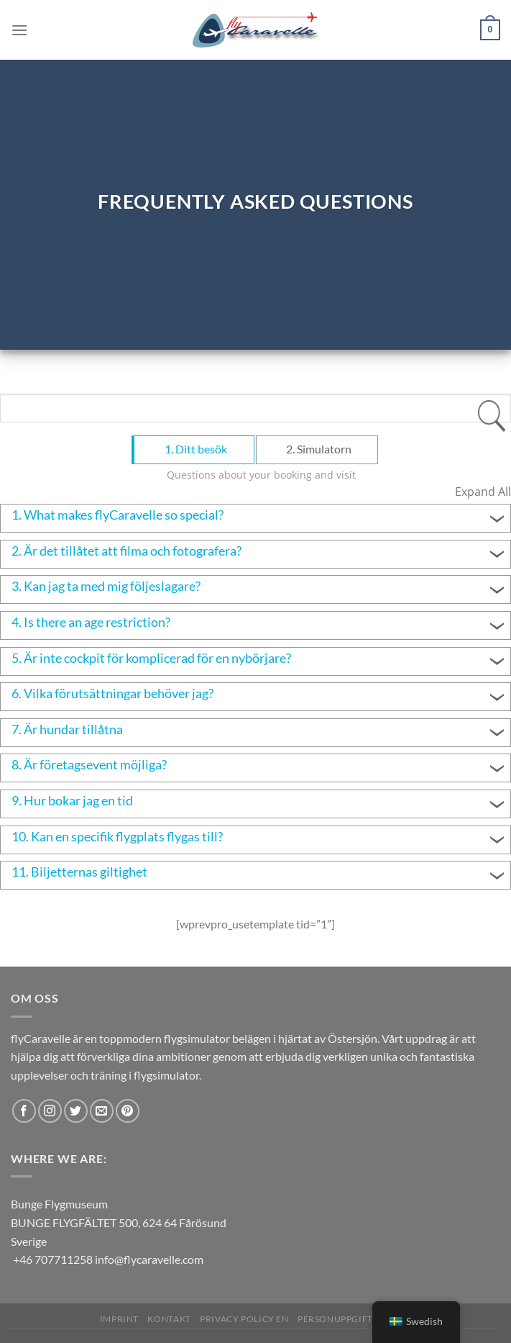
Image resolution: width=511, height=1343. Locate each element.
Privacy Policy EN (244, 1318)
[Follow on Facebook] (24, 1111)
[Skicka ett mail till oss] (102, 1111)
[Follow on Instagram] (50, 1111)
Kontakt (168, 1318)
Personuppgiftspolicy (354, 1318)
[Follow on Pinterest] (127, 1111)
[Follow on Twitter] (76, 1111)
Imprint (119, 1318)
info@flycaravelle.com (149, 1259)
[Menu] (19, 30)
